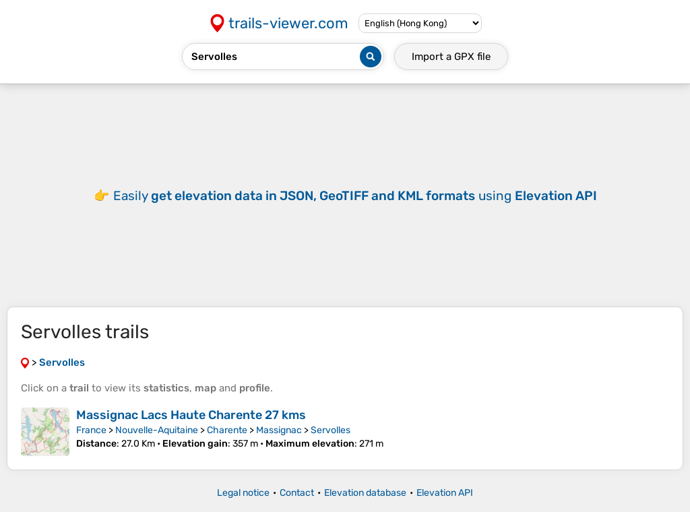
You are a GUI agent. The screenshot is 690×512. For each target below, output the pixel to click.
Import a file (451, 57)
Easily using (355, 195)
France (91, 430)
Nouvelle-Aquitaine (156, 430)
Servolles (330, 430)
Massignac (279, 430)
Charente (227, 430)
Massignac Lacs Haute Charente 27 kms (191, 415)
